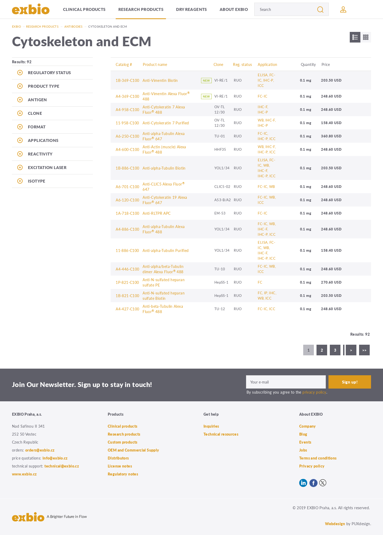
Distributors (118, 458)
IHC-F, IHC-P (263, 109)
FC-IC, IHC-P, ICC (267, 136)
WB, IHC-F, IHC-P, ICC (267, 149)
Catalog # (124, 64)
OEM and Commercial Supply (133, 450)
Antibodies (73, 26)
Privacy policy (311, 466)
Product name (155, 64)
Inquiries (211, 426)
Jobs (303, 450)
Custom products (123, 442)
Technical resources (220, 434)
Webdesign (335, 523)
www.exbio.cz (24, 474)
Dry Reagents (191, 9)
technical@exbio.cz (61, 466)
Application (267, 64)
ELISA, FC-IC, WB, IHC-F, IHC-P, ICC (267, 167)
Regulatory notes (123, 474)
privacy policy (314, 392)
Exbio (16, 26)
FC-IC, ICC (266, 308)
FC (260, 282)
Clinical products (84, 9)
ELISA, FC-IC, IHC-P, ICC (266, 80)
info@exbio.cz (55, 458)
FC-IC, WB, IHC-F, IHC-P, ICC (267, 229)
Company (307, 426)
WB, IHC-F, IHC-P (267, 122)
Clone (218, 64)
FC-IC (262, 96)
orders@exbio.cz (40, 450)
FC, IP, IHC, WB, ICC (267, 295)
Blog (303, 434)
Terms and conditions (318, 458)
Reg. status (242, 64)
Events (305, 442)
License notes (120, 466)
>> (364, 350)
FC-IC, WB (266, 186)
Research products (140, 9)
